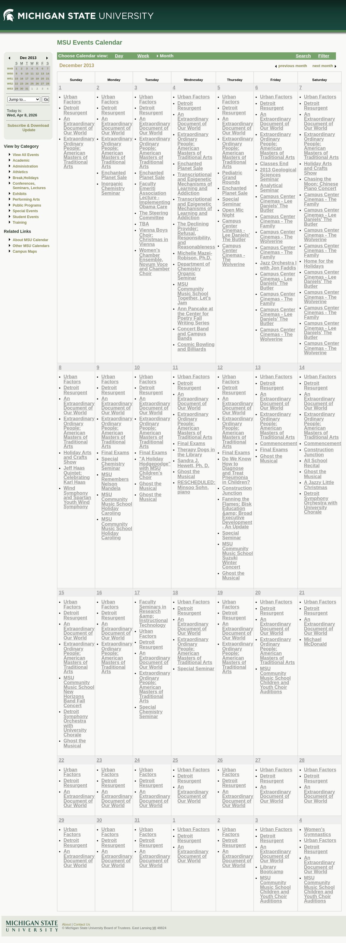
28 (47, 83)
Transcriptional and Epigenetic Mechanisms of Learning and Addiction (195, 184)
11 (32, 73)
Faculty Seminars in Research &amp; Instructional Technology (153, 613)
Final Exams (115, 452)
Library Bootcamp (271, 869)
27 (42, 83)
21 (47, 78)
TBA (144, 223)
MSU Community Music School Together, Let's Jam (194, 293)
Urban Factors (72, 99)
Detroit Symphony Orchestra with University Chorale (320, 502)
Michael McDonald (315, 642)
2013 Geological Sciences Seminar (278, 174)
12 (37, 73)
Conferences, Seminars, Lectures (29, 185)
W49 (10, 68)
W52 (10, 83)
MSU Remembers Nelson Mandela (115, 481)
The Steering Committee (153, 215)
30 (21, 88)
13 (42, 73)
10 (26, 73)
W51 (10, 78)
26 (37, 83)
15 (16, 78)
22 (16, 83)
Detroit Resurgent (75, 110)
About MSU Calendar (30, 240)
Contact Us (82, 924)
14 (47, 73)
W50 (10, 73)
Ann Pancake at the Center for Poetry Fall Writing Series (195, 315)
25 (32, 83)
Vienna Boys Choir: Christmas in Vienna (153, 237)
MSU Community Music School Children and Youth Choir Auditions (275, 680)
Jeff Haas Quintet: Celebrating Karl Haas (77, 475)
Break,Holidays (26, 178)
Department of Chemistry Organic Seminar (194, 271)
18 (32, 78)
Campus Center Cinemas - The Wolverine (233, 255)
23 (21, 83)
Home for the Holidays (319, 263)
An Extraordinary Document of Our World (79, 125)
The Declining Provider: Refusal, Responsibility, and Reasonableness (196, 235)
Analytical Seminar (271, 188)
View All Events (26, 155)
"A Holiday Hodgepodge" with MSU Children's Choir (154, 468)
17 (26, 78)
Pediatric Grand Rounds (232, 177)
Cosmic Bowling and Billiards (196, 347)
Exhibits (20, 194)
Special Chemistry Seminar (113, 463)
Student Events (26, 217)
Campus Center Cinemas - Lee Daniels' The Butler (236, 230)
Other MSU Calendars (31, 246)
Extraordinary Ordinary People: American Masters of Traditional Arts (79, 152)
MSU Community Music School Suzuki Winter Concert (237, 555)
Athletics (20, 172)
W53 (10, 88)
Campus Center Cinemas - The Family (277, 221)
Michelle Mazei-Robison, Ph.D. (195, 255)
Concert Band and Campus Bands (193, 333)
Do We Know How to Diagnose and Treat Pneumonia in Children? (236, 470)
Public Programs (27, 205)
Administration (25, 166)
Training (20, 222)
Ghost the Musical (150, 486)
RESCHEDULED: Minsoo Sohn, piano (196, 487)
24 (26, 83)
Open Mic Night (233, 212)
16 (21, 78)
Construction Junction (237, 490)
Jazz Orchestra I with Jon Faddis (278, 265)
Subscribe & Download (28, 125)
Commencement (278, 443)
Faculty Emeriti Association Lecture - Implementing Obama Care (154, 195)
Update (28, 130)
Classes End (274, 163)
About (66, 924)
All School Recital (315, 463)
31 (26, 88)
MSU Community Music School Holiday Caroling (116, 504)
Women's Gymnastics (317, 832)
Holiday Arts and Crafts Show (318, 168)
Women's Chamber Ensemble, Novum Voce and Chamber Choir (154, 261)
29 (16, 88)
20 (42, 78)
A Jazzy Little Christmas (319, 485)
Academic (21, 160)
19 (37, 78)
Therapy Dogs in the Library (196, 452)
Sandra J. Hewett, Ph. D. (193, 463)
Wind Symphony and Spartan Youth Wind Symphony (77, 497)
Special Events (25, 211)
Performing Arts (26, 199)
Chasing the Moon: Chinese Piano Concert (321, 183)
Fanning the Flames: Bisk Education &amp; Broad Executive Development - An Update (237, 512)
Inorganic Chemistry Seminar (113, 188)
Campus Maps (25, 251)
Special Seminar (231, 201)
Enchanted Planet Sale (114, 175)
